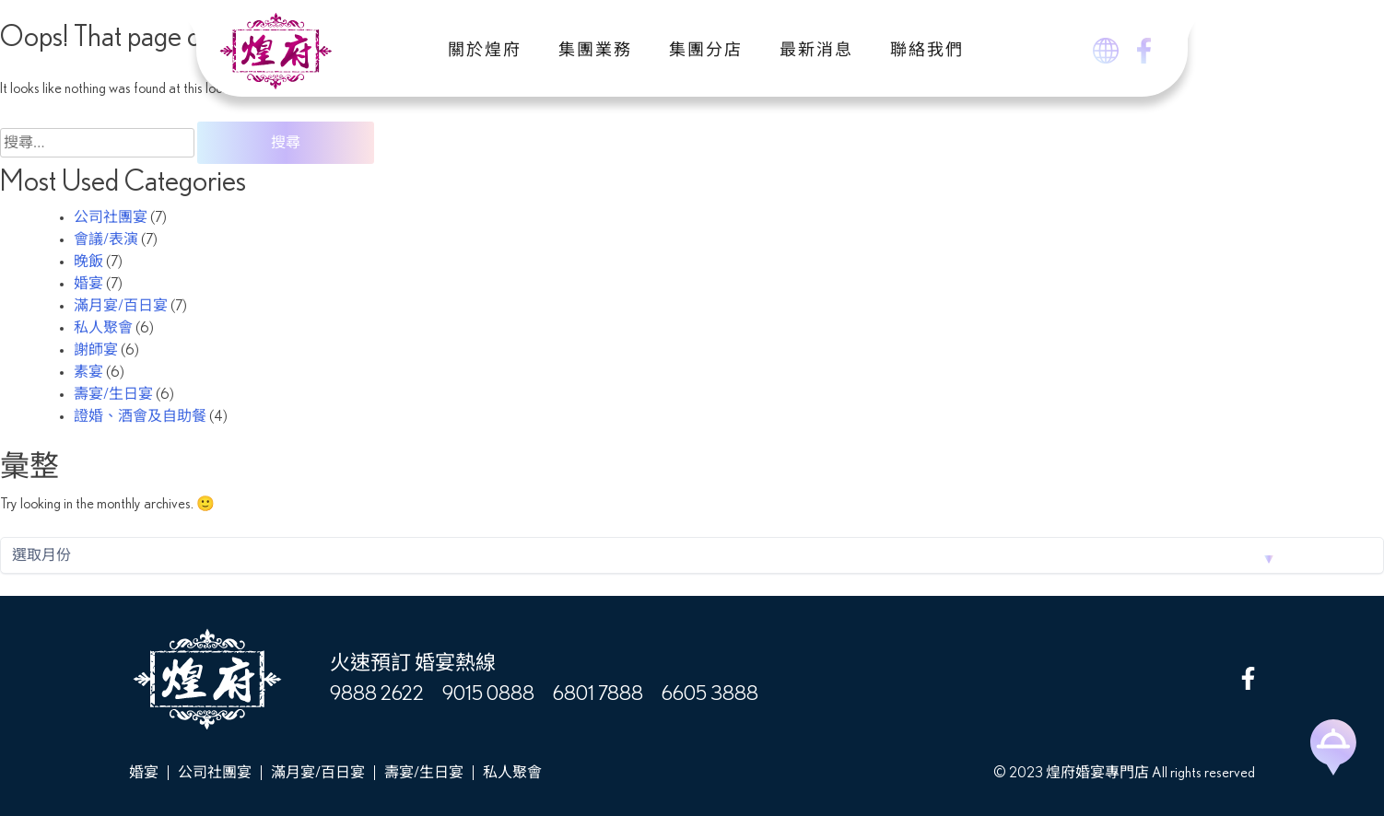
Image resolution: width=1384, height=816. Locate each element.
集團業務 (595, 50)
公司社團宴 (110, 217)
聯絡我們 (927, 50)
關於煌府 (485, 50)
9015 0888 (488, 693)
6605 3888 (710, 693)
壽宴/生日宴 (113, 394)
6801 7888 (598, 693)
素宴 (88, 372)
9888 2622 (377, 693)
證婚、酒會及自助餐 (140, 416)
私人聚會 (103, 328)
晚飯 (88, 261)
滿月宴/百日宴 (121, 305)
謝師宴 (96, 350)
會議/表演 (106, 239)
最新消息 (816, 50)
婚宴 (88, 283)
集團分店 (706, 50)
